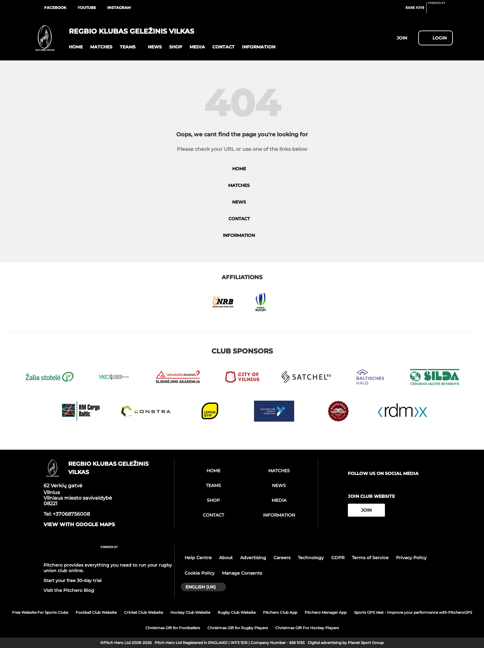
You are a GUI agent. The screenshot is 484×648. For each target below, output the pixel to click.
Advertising (253, 557)
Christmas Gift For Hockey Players (307, 627)
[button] (75, 47)
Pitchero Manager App (326, 612)
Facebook (55, 7)
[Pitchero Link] (440, 10)
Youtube (86, 7)
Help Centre (198, 557)
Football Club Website (96, 612)
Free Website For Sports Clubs (40, 612)
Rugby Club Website (237, 612)
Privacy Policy (411, 557)
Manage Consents (242, 573)
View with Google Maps (79, 524)
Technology (311, 557)
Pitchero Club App (280, 612)
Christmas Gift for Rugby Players (237, 627)
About (226, 557)
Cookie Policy (200, 573)
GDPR (337, 557)
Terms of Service (370, 557)
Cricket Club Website (143, 612)
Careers (281, 557)
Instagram (119, 7)
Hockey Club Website (190, 612)
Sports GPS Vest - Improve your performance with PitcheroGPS (413, 612)
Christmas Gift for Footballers (172, 627)
